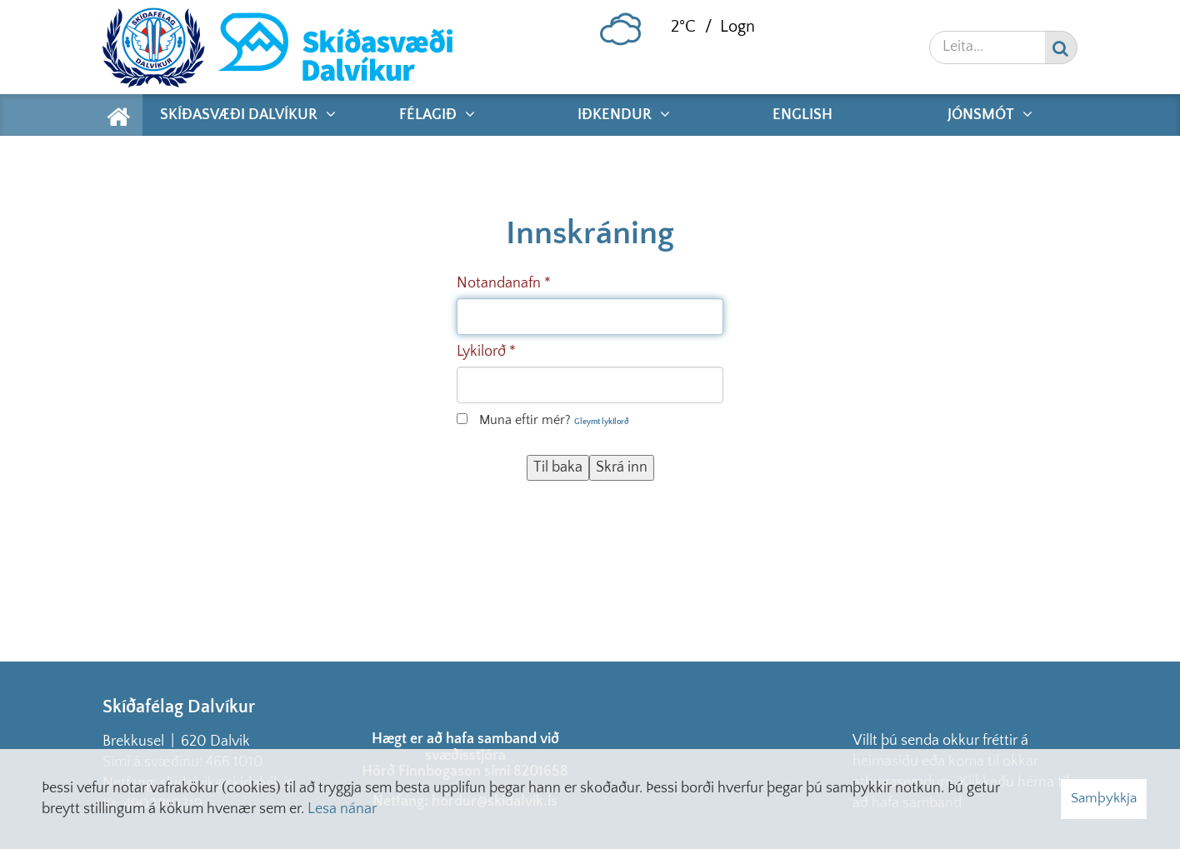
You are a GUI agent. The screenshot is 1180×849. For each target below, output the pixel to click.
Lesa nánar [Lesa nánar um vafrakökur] (342, 809)
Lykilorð (481, 351)
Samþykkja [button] (1104, 798)
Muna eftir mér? (525, 420)
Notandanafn (499, 283)
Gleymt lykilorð (601, 422)
